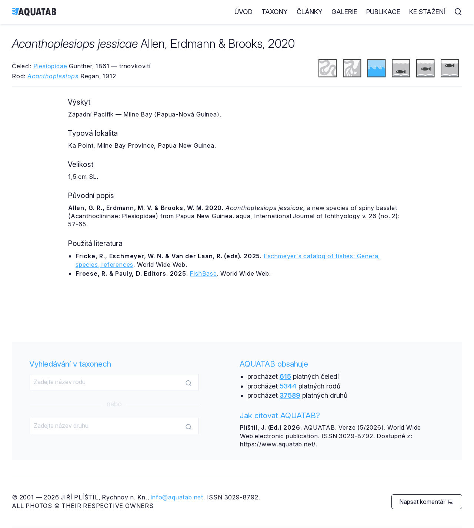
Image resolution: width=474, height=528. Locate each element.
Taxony (274, 12)
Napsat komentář (426, 501)
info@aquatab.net (177, 497)
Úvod (243, 12)
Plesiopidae (50, 66)
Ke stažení (427, 12)
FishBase (203, 273)
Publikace (383, 12)
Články (310, 12)
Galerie (344, 12)
